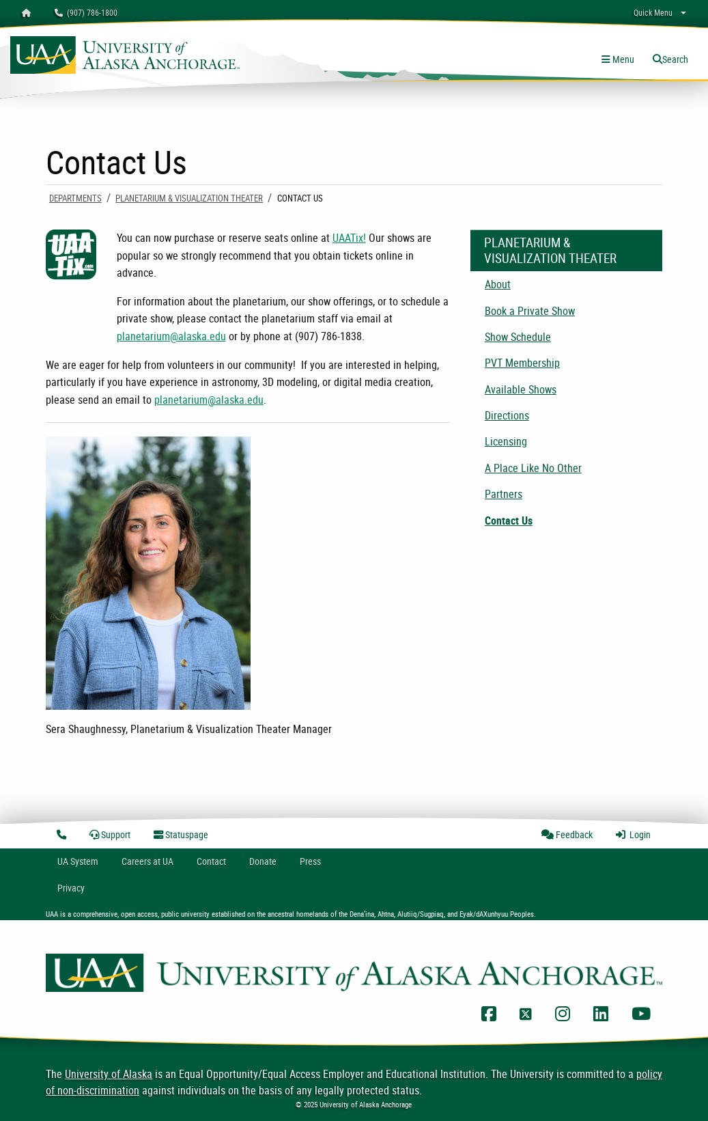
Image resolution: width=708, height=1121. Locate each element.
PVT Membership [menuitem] (522, 362)
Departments (75, 198)
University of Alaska (108, 1073)
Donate (263, 861)
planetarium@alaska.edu (171, 336)
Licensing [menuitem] (506, 441)
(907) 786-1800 (86, 12)
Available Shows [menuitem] (520, 389)
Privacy (71, 887)
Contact (211, 861)
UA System (77, 861)
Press (310, 861)
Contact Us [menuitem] (509, 520)
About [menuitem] (498, 284)
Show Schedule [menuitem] (518, 336)
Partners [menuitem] (503, 493)
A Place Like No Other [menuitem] (533, 467)
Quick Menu (653, 12)
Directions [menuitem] (507, 415)
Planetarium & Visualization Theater (189, 198)
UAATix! (349, 237)
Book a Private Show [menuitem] (530, 310)
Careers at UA (147, 861)
